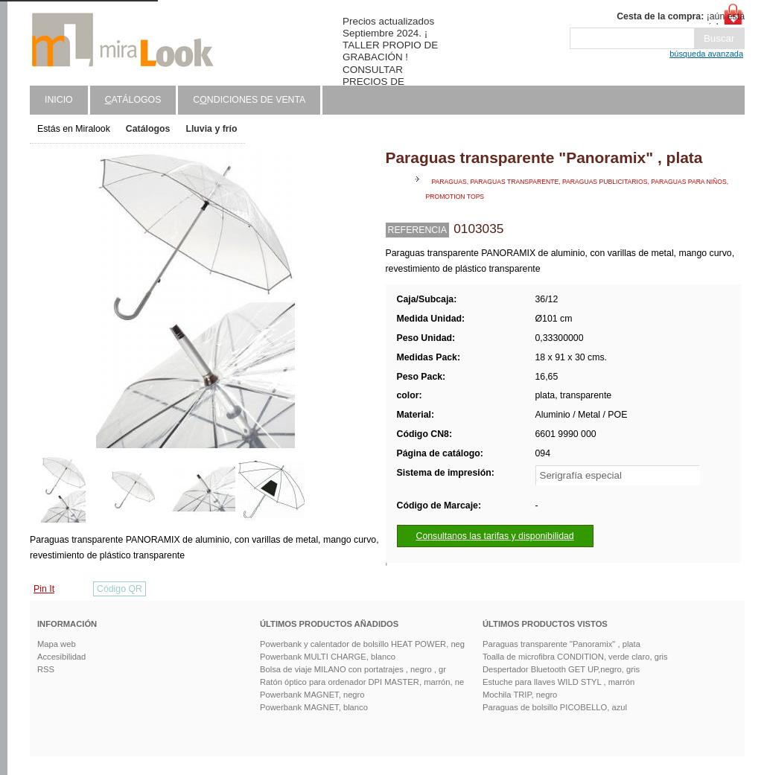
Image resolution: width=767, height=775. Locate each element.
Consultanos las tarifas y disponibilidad (495, 536)
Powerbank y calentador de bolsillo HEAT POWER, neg (362, 644)
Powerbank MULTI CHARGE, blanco (327, 656)
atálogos (133, 100)
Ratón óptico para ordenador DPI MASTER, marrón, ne (362, 681)
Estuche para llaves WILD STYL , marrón (558, 681)
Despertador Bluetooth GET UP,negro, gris (561, 669)
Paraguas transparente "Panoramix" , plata (561, 644)
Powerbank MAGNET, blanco (314, 707)
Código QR (119, 589)
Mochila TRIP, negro (520, 694)
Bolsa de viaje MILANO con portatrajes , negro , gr (353, 669)
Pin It (44, 589)
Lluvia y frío (211, 129)
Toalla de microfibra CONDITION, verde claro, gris (575, 656)
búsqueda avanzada (706, 53)
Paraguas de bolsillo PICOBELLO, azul (555, 707)
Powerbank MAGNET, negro (312, 694)
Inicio (59, 100)
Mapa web (56, 644)
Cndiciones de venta (249, 100)
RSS (45, 669)
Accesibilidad (61, 656)
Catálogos (148, 129)
